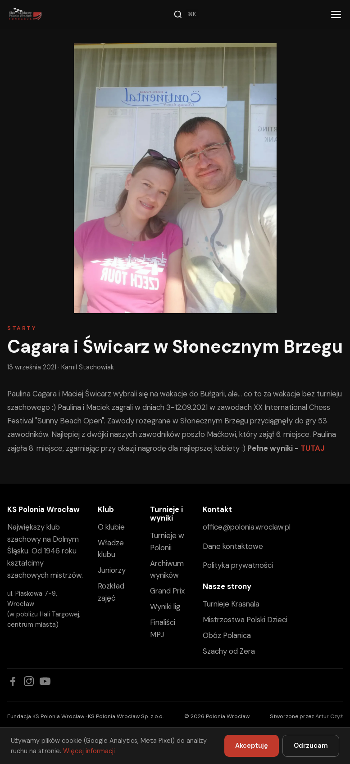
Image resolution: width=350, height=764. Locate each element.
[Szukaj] (186, 14)
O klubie (111, 527)
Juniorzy (112, 570)
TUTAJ (312, 448)
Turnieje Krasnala (231, 604)
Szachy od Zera (229, 651)
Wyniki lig (165, 606)
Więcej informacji (89, 751)
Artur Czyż (329, 716)
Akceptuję (251, 746)
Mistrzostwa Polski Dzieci (245, 620)
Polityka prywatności (238, 565)
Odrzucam (311, 746)
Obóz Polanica (227, 635)
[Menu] (336, 14)
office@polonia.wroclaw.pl (247, 527)
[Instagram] (28, 681)
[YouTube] (45, 681)
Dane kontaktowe (233, 546)
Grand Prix (167, 591)
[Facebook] (12, 681)
